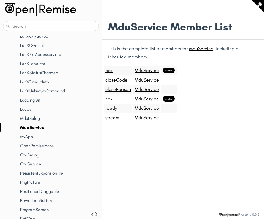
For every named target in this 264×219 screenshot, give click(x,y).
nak (109, 99)
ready (111, 108)
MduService (201, 48)
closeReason (118, 89)
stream (112, 117)
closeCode (116, 80)
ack (109, 70)
